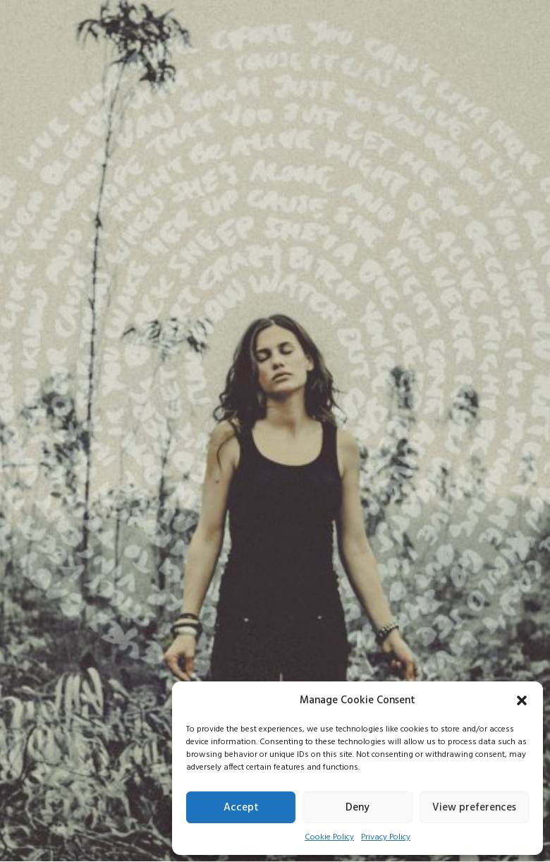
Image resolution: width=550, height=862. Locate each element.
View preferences (474, 807)
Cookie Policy (329, 837)
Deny (357, 807)
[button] (522, 700)
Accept (241, 807)
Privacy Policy (385, 837)
